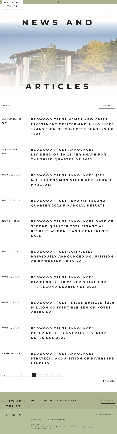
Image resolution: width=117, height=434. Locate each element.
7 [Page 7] (31, 375)
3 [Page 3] (17, 375)
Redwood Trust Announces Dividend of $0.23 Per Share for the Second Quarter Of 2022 (68, 282)
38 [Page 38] (58, 375)
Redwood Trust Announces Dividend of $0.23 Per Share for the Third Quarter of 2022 (68, 154)
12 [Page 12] (50, 375)
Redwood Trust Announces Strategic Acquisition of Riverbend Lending (73, 358)
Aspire (83, 11)
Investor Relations (66, 400)
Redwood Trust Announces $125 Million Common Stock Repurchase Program (72, 180)
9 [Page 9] (38, 375)
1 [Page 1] (10, 375)
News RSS (108, 381)
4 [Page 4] (20, 375)
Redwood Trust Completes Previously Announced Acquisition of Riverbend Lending (72, 256)
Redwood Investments (96, 11)
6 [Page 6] (27, 375)
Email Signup (108, 400)
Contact (48, 400)
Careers (35, 400)
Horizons (111, 11)
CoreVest (75, 11)
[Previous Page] (4, 375)
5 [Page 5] (24, 375)
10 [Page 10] (42, 375)
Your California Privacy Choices (54, 419)
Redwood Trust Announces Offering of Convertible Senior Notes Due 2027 (68, 333)
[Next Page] (62, 375)
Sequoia (67, 11)
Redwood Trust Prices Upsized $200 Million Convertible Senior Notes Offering (73, 307)
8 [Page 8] (35, 375)
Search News (107, 105)
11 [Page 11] (46, 375)
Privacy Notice (36, 419)
